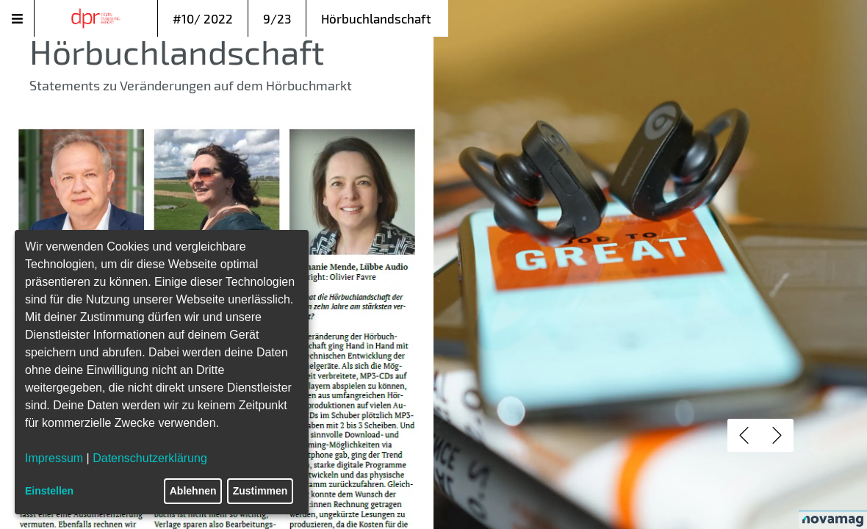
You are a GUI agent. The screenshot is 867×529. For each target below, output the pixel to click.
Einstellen (49, 491)
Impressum (54, 458)
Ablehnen (193, 491)
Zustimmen (260, 491)
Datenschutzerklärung (150, 458)
